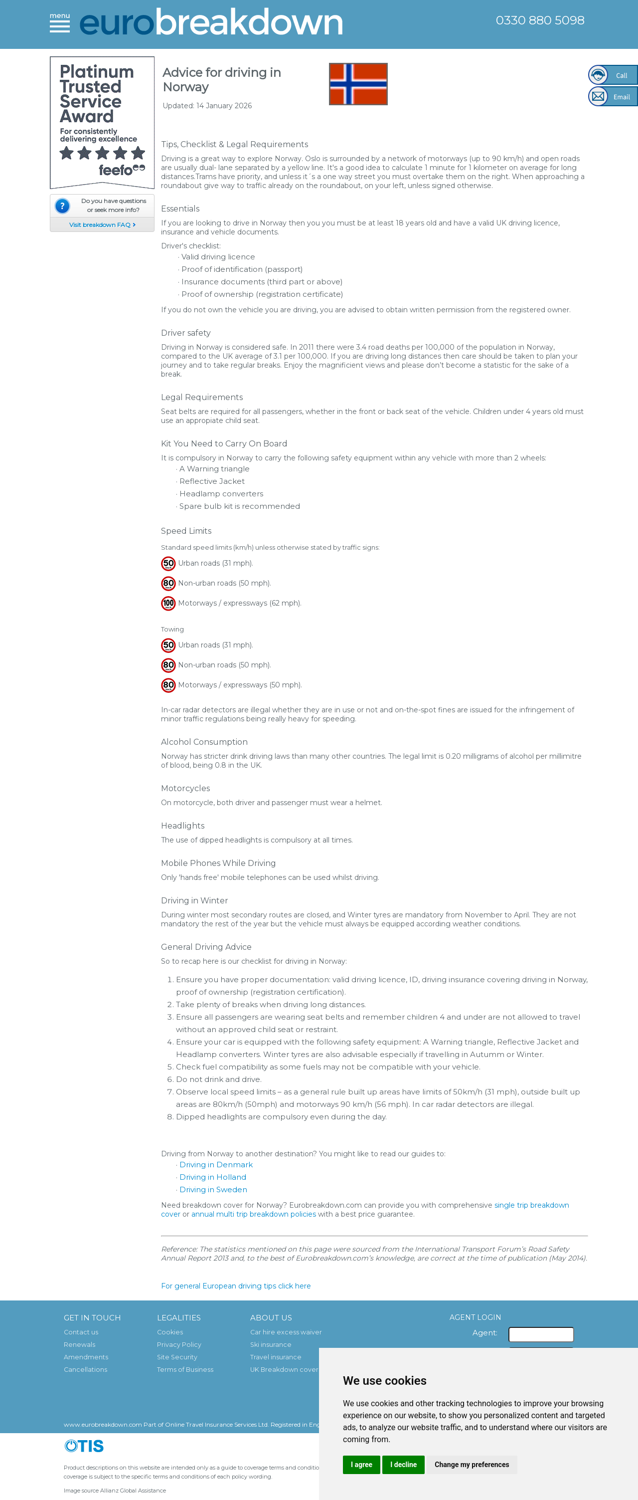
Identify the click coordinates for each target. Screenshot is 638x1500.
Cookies (170, 1332)
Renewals (79, 1344)
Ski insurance (271, 1344)
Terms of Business (185, 1369)
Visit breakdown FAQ (100, 224)
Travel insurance (276, 1357)
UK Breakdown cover (284, 1369)
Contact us (81, 1332)
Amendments (86, 1357)
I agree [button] (361, 1465)
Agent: (485, 1332)
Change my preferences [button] (472, 1465)
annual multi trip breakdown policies (253, 1214)
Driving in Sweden (213, 1189)
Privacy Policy (179, 1344)
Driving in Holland (212, 1177)
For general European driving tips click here (236, 1286)
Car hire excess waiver (286, 1332)
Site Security (177, 1357)
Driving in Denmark (216, 1164)
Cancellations (85, 1369)
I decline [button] (403, 1465)
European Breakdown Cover (212, 23)
